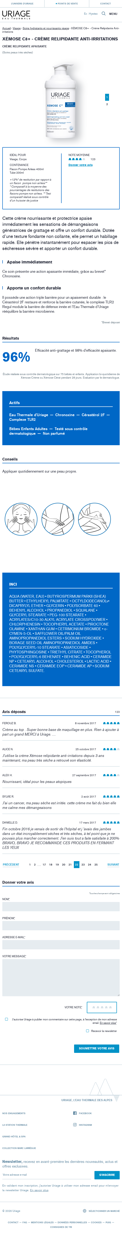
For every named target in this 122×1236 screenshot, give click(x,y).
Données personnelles (72, 1222)
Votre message (14, 956)
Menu (113, 14)
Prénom (8, 918)
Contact (105, 3)
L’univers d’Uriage (22, 3)
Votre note (73, 1007)
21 (70, 864)
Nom (6, 899)
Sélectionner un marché (101, 1211)
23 (83, 864)
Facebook (82, 1113)
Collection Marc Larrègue (19, 1148)
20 (63, 864)
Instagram (82, 1124)
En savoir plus (108, 1023)
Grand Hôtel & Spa (13, 1136)
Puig (108, 1222)
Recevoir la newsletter (101, 1031)
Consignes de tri (61, 1227)
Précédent (11, 864)
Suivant (113, 864)
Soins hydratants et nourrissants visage (46, 28)
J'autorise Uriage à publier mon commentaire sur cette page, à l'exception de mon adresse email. (61, 1021)
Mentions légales (42, 1222)
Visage (17, 28)
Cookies (96, 1222)
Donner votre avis (81, 165)
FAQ (24, 1222)
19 (57, 864)
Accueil (6, 28)
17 (44, 864)
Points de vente (68, 3)
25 (96, 864)
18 (50, 864)
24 (89, 864)
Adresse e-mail (13, 937)
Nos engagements (13, 1113)
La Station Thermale (14, 1124)
